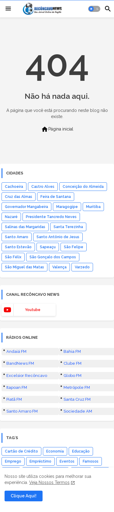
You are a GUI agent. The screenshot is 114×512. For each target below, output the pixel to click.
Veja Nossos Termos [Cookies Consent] (49, 482)
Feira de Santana (55, 197)
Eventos (67, 461)
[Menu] (8, 9)
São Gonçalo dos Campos (52, 257)
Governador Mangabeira (26, 207)
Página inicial (57, 129)
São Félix (13, 257)
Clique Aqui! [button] (23, 495)
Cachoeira (14, 186)
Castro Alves (42, 186)
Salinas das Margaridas (25, 227)
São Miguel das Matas (24, 267)
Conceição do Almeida (83, 186)
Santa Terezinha (68, 227)
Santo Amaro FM (22, 411)
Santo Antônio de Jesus (57, 237)
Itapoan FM (16, 387)
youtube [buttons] (32, 310)
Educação (81, 451)
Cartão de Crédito (21, 451)
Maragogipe (67, 207)
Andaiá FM (16, 351)
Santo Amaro (16, 237)
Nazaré (11, 217)
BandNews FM (20, 363)
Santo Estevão (18, 247)
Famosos (90, 461)
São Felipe (73, 247)
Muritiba (93, 207)
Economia (55, 451)
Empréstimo (40, 461)
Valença (59, 267)
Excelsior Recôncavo (26, 375)
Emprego (13, 461)
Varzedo (82, 267)
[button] (94, 9)
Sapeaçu (48, 247)
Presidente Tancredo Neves (51, 217)
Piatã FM (14, 399)
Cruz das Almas (18, 197)
